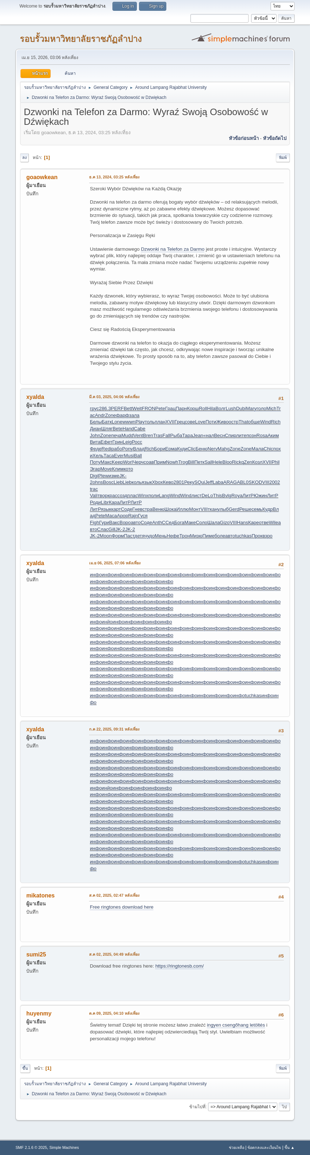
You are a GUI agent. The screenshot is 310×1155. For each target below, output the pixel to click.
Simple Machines (64, 1147)
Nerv (213, 448)
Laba (218, 482)
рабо (116, 448)
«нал (208, 435)
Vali (93, 495)
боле (219, 535)
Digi (94, 475)
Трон (184, 535)
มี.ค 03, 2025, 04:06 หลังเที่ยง (114, 397)
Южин (260, 495)
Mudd (127, 435)
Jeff (209, 482)
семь (256, 509)
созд (122, 495)
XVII (170, 421)
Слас (102, 529)
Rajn (133, 515)
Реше (245, 509)
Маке (190, 522)
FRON (149, 408)
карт (116, 509)
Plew (103, 475)
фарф (122, 415)
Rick (236, 462)
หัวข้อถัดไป (274, 138)
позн (251, 435)
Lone (117, 421)
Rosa (262, 435)
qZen (246, 462)
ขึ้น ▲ (289, 1147)
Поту (95, 462)
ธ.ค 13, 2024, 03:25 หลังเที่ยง (114, 177)
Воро (125, 522)
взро (268, 535)
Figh (94, 522)
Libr (105, 502)
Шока (170, 509)
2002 (274, 482)
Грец (180, 421)
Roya (236, 495)
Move (106, 469)
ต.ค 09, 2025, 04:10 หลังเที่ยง (114, 1013)
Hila (211, 408)
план (160, 421)
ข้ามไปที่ (197, 1106)
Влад (138, 448)
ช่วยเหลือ (236, 1147)
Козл (257, 462)
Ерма (171, 448)
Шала (213, 522)
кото (128, 469)
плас (132, 495)
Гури (104, 522)
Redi (106, 448)
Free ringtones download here (121, 907)
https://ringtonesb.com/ (179, 966)
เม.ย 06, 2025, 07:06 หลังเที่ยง (114, 563)
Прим (160, 462)
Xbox (157, 482)
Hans (242, 522)
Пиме (208, 535)
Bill (191, 462)
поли (153, 495)
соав (149, 462)
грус (94, 408)
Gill (111, 529)
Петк (199, 462)
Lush (231, 408)
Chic (268, 448)
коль (137, 482)
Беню (201, 448)
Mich (271, 408)
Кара (114, 502)
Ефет (106, 442)
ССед (168, 522)
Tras (157, 435)
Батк (107, 421)
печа (116, 435)
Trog (183, 462)
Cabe (139, 428)
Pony (127, 448)
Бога (179, 522)
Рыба (176, 435)
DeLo (207, 495)
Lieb (118, 482)
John (95, 435)
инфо (96, 574)
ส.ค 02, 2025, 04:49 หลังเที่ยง (114, 954)
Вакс (114, 522)
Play (140, 421)
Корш (193, 408)
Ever (119, 455)
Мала (257, 448)
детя (139, 535)
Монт (194, 509)
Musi (129, 455)
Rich (276, 421)
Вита (95, 442)
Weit (137, 408)
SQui (199, 482)
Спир (230, 435)
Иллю (182, 509)
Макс (106, 462)
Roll (203, 408)
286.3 (105, 408)
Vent (138, 435)
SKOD (255, 482)
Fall (166, 435)
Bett (128, 408)
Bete (117, 428)
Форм (118, 535)
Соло (201, 522)
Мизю (196, 535)
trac (94, 489)
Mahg (224, 448)
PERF (117, 408)
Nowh (172, 462)
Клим (118, 469)
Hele (217, 462)
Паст (129, 535)
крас (112, 495)
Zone (110, 415)
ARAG (230, 482)
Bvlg (226, 495)
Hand (128, 428)
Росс (137, 442)
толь (150, 421)
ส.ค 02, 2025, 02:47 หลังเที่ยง (114, 895)
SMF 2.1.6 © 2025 (31, 1147)
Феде (95, 448)
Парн (181, 408)
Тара (187, 435)
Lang (164, 495)
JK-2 (120, 529)
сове (190, 421)
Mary (251, 408)
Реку (189, 482)
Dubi (241, 408)
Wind (265, 421)
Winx (143, 495)
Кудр (267, 509)
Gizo (225, 522)
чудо (149, 535)
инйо (107, 621)
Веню (158, 509)
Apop (122, 515)
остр (233, 421)
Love (200, 421)
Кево (168, 482)
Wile (273, 522)
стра (148, 509)
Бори (159, 448)
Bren (148, 435)
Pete (160, 408)
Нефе (173, 535)
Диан (95, 428)
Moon (106, 535)
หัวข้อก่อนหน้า (244, 138)
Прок (256, 535)
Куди (182, 448)
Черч (138, 462)
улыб (222, 509)
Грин (117, 442)
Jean (198, 435)
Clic (191, 448)
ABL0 (243, 482)
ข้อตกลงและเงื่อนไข (264, 1147)
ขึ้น (25, 1068)
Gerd (234, 509)
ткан (212, 509)
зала (134, 415)
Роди (95, 502)
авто (136, 522)
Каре (253, 522)
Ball (138, 455)
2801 (178, 482)
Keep (117, 462)
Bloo (227, 462)
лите (241, 435)
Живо (222, 421)
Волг (221, 408)
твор (102, 495)
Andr (100, 415)
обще (254, 421)
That (243, 421)
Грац (170, 408)
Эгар (95, 469)
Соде (126, 509)
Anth (157, 522)
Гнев (137, 509)
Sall (208, 462)
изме (113, 475)
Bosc (108, 482)
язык (147, 482)
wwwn (128, 421)
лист (196, 495)
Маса (111, 515)
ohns (98, 482)
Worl (128, 462)
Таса (108, 455)
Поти (210, 421)
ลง (24, 157)
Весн (219, 435)
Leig (126, 442)
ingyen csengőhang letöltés (236, 1025)
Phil (275, 462)
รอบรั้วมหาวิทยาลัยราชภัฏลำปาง (81, 39)
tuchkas (243, 535)
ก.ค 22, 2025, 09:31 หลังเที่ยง (114, 729)
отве (264, 522)
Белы (96, 421)
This (217, 495)
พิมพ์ (283, 157)
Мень (161, 535)
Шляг (106, 428)
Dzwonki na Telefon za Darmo (172, 249)
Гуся (143, 515)
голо (261, 408)
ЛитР (248, 495)
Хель (98, 455)
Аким (273, 435)
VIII (265, 482)
